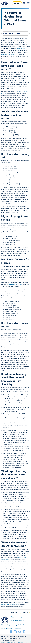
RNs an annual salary (14, 284)
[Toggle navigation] (28, 3)
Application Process (21, 625)
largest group (21, 48)
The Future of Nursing (11, 33)
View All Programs (7, 625)
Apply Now (17, 3)
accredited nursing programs (10, 604)
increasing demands (7, 54)
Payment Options (6, 628)
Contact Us (18, 628)
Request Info (13, 612)
